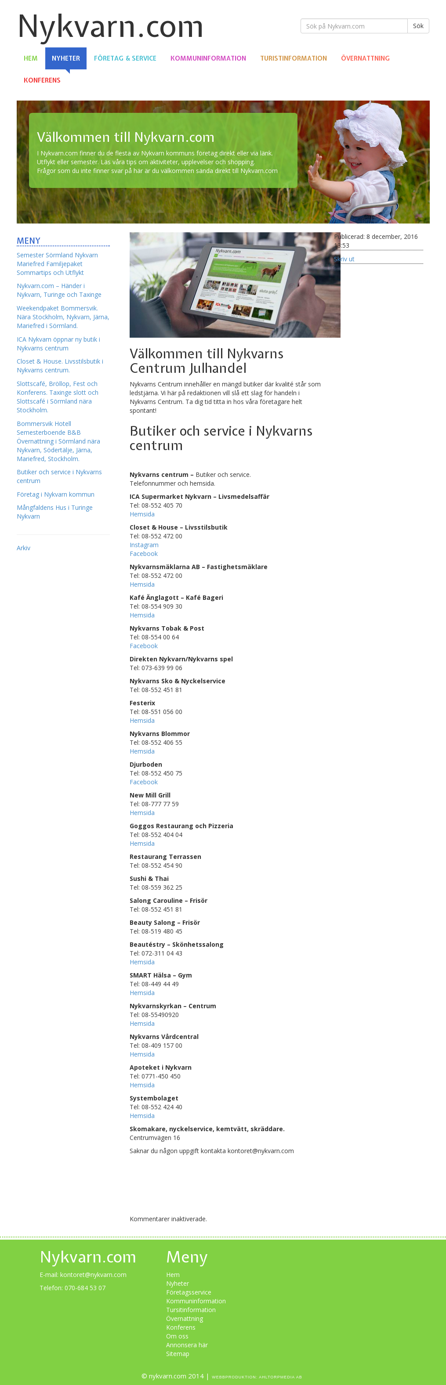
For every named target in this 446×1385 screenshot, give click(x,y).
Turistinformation (293, 58)
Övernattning (365, 58)
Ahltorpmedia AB (280, 1377)
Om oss (177, 1336)
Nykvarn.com (110, 25)
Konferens (42, 80)
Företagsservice (188, 1292)
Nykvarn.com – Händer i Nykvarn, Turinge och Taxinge (59, 290)
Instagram (144, 545)
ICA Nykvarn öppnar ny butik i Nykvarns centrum (58, 343)
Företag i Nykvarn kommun (55, 494)
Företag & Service (125, 58)
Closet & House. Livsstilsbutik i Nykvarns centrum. (60, 365)
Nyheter (66, 58)
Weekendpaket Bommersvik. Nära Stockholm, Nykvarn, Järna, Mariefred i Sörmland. (63, 317)
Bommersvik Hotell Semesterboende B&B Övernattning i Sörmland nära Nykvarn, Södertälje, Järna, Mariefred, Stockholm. (58, 441)
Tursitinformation (191, 1310)
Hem (31, 58)
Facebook (144, 553)
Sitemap (177, 1353)
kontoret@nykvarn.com (93, 1274)
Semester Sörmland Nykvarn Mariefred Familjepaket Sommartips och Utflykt (57, 264)
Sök (418, 26)
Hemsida (142, 514)
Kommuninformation (208, 58)
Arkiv (23, 548)
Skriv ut (344, 259)
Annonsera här (187, 1345)
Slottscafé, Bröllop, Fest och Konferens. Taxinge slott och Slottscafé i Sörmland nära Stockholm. (57, 396)
